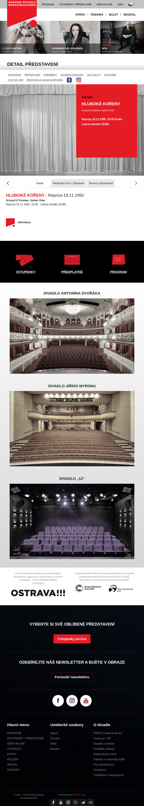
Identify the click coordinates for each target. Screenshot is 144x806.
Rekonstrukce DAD (105, 754)
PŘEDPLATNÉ (72, 272)
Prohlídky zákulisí (104, 748)
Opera (54, 733)
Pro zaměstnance (104, 764)
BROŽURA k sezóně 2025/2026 (45, 79)
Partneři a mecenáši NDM (109, 759)
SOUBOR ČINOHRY (72, 74)
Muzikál (54, 748)
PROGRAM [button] (48, 4)
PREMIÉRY (50, 74)
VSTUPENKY (26, 272)
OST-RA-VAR (16, 79)
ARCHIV (12, 764)
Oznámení (100, 769)
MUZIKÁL (130, 14)
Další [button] (120, 4)
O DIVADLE (14, 748)
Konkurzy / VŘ (102, 738)
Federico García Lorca (11, 52)
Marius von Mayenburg (62, 52)
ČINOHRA (97, 14)
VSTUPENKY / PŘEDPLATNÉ (25, 738)
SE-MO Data (79, 794)
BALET (113, 14)
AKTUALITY (94, 74)
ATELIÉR (12, 759)
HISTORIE (110, 74)
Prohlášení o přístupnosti (109, 775)
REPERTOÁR (32, 74)
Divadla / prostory (104, 743)
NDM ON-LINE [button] (104, 4)
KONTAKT (13, 769)
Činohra (55, 738)
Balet (53, 743)
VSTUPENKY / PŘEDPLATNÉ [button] (75, 4)
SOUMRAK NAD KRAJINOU (67, 48)
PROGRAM (14, 74)
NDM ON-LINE (16, 743)
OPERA (80, 14)
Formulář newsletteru (72, 677)
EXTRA (11, 754)
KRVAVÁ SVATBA (11, 48)
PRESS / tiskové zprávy (108, 733)
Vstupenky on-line (72, 639)
